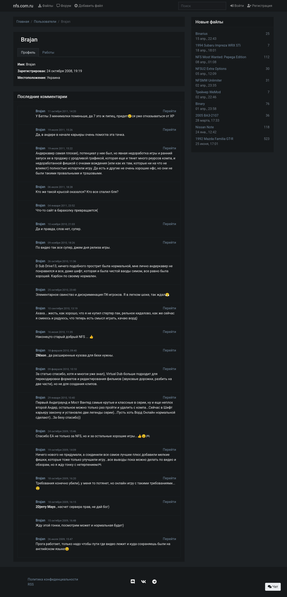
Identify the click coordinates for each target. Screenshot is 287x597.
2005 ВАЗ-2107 (206, 115)
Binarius (201, 34)
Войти (237, 6)
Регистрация (259, 6)
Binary (200, 104)
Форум (64, 6)
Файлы (45, 6)
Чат (273, 587)
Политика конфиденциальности (53, 579)
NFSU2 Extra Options (210, 69)
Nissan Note (204, 127)
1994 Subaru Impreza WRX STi (218, 45)
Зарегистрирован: (32, 71)
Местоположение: (32, 78)
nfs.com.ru (23, 5)
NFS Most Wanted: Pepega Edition (220, 57)
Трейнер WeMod (208, 92)
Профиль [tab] (28, 52)
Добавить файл (88, 6)
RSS (31, 584)
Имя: (21, 64)
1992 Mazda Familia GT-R (214, 139)
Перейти (169, 111)
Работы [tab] (48, 52)
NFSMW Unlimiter (208, 80)
